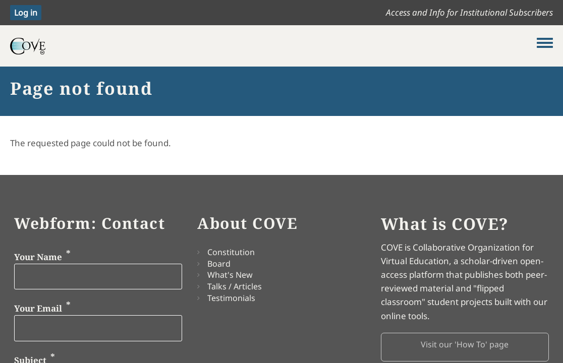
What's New (230, 274)
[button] (465, 347)
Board (219, 263)
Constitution (231, 252)
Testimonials (231, 298)
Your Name (38, 256)
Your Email (38, 308)
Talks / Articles (234, 286)
